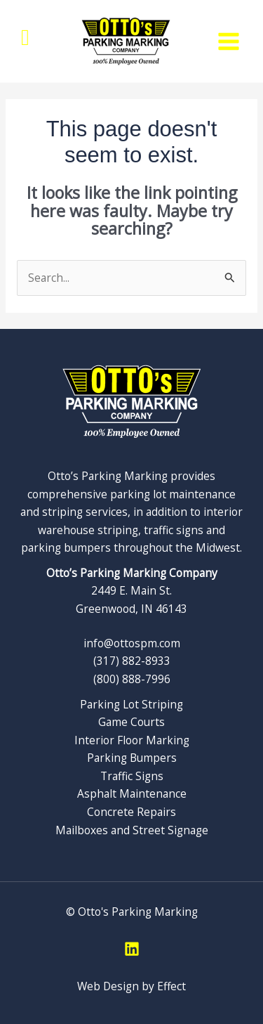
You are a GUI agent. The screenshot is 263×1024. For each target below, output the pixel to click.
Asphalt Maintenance (132, 793)
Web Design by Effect (131, 986)
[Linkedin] (132, 949)
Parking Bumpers (132, 757)
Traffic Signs (131, 776)
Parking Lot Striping (131, 704)
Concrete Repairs (131, 811)
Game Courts (131, 722)
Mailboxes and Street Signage (131, 830)
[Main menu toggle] (229, 41)
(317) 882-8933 (131, 660)
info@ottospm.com (131, 643)
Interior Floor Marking (131, 740)
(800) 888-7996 (131, 679)
